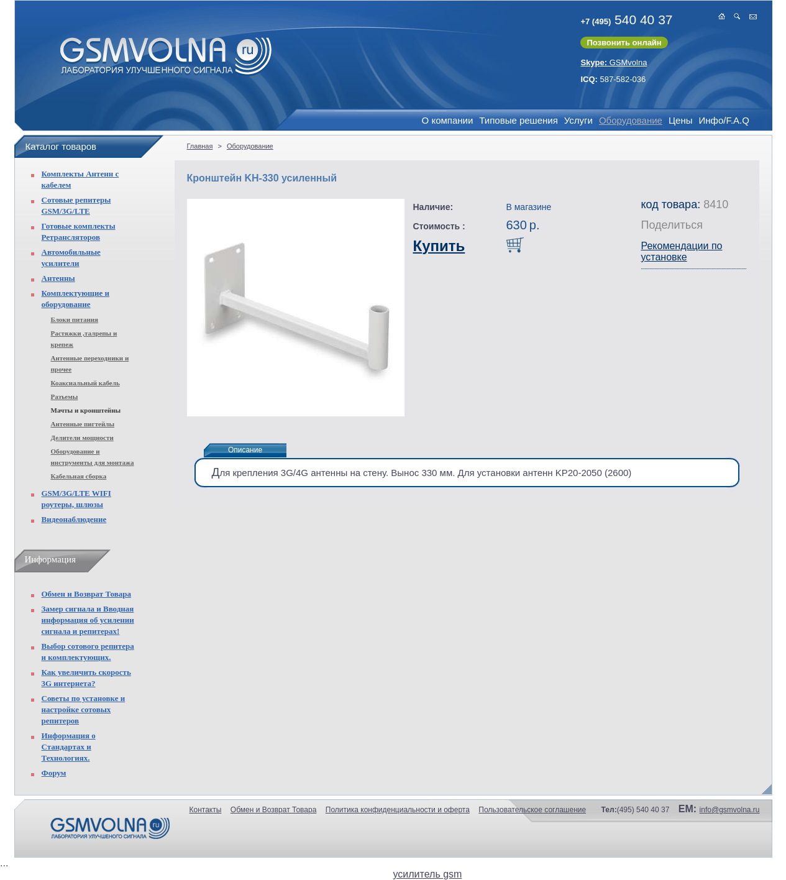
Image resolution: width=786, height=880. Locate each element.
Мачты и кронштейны (86, 410)
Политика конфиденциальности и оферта (398, 809)
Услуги (578, 120)
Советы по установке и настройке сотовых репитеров (84, 709)
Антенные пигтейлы (83, 424)
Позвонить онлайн (624, 42)
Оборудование (630, 120)
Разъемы (64, 396)
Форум (54, 772)
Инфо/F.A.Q (723, 120)
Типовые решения (518, 120)
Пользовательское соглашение (532, 809)
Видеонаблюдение (74, 519)
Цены (681, 120)
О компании (447, 120)
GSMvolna (613, 62)
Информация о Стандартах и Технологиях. (69, 747)
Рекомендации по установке (682, 251)
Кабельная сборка (79, 476)
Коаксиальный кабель (85, 383)
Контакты (206, 809)
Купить (439, 245)
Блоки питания (75, 319)
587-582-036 (613, 79)
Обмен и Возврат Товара (86, 593)
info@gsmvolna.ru (730, 809)
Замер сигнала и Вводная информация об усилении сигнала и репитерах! (88, 620)
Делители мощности (82, 437)
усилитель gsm (427, 874)
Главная (200, 146)
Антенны (58, 278)
